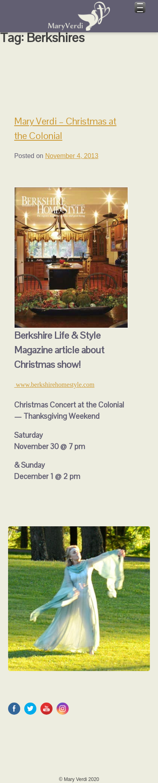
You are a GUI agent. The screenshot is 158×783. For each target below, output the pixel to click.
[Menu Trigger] (140, 7)
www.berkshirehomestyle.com (54, 384)
